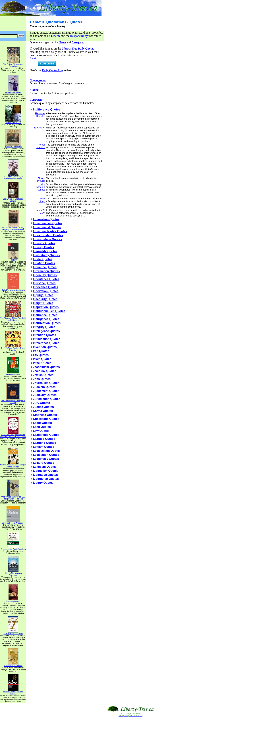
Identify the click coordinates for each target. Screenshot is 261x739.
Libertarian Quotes (46, 478)
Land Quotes (42, 426)
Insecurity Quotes (45, 299)
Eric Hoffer (39, 127)
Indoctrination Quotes (48, 235)
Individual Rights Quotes (50, 231)
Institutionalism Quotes (49, 311)
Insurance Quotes (45, 315)
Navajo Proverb (41, 179)
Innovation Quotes (45, 291)
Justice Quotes (43, 406)
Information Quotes (46, 271)
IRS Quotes (41, 355)
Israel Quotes (42, 363)
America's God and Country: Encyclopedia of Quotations (13, 228)
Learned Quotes (44, 438)
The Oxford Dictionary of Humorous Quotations (13, 177)
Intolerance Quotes (46, 343)
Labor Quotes (42, 422)
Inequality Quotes (45, 251)
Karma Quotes (43, 410)
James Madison (40, 146)
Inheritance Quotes (46, 279)
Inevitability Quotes (46, 255)
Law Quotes (41, 430)
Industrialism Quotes (47, 239)
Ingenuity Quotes (45, 275)
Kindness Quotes (45, 414)
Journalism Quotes (46, 382)
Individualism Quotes (47, 223)
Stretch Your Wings (13, 122)
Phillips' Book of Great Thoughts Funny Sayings (13, 465)
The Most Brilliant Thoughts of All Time (13, 401)
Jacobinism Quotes (46, 367)
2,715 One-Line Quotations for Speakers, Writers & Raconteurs (13, 435)
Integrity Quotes (44, 327)
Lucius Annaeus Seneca (40, 187)
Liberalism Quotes (45, 470)
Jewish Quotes (43, 374)
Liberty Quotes (43, 482)
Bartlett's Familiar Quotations (13, 289)
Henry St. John (40, 211)
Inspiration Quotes (46, 307)
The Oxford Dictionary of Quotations (13, 64)
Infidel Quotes (42, 259)
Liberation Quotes (45, 474)
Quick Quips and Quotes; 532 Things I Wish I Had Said (13, 497)
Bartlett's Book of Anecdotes (13, 522)
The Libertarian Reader (13, 665)
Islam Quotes (42, 359)
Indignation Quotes (46, 219)
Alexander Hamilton (40, 114)
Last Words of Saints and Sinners (13, 199)
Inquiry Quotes (43, 295)
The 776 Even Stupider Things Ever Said (13, 348)
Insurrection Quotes (47, 323)
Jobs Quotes (42, 378)
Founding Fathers (13, 600)
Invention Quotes (45, 347)
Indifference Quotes (46, 109)
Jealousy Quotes (44, 370)
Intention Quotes (44, 335)
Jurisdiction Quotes (46, 398)
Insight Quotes (43, 303)
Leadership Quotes (46, 434)
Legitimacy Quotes (46, 458)
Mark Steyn (42, 200)
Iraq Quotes (41, 351)
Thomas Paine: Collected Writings (13, 692)
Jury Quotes (41, 402)
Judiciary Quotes (45, 394)
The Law (13, 259)
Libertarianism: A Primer (13, 632)
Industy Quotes (43, 247)
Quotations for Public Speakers (13, 548)
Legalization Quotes (47, 450)
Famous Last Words (13, 91)
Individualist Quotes (47, 227)
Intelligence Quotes (46, 331)
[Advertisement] (130, 728)
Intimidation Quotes (46, 339)
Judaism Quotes (44, 386)
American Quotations (13, 146)
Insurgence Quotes (46, 319)
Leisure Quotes (43, 462)
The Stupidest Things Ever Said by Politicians (13, 318)
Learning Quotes (44, 442)
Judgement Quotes (46, 390)
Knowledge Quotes (46, 418)
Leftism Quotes (43, 446)
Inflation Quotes (44, 263)
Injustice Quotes (44, 283)
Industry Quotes (44, 243)
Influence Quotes (45, 267)
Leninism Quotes (45, 466)
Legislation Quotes (46, 454)
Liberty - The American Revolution (13, 573)
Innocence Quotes (45, 287)
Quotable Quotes (13, 373)
